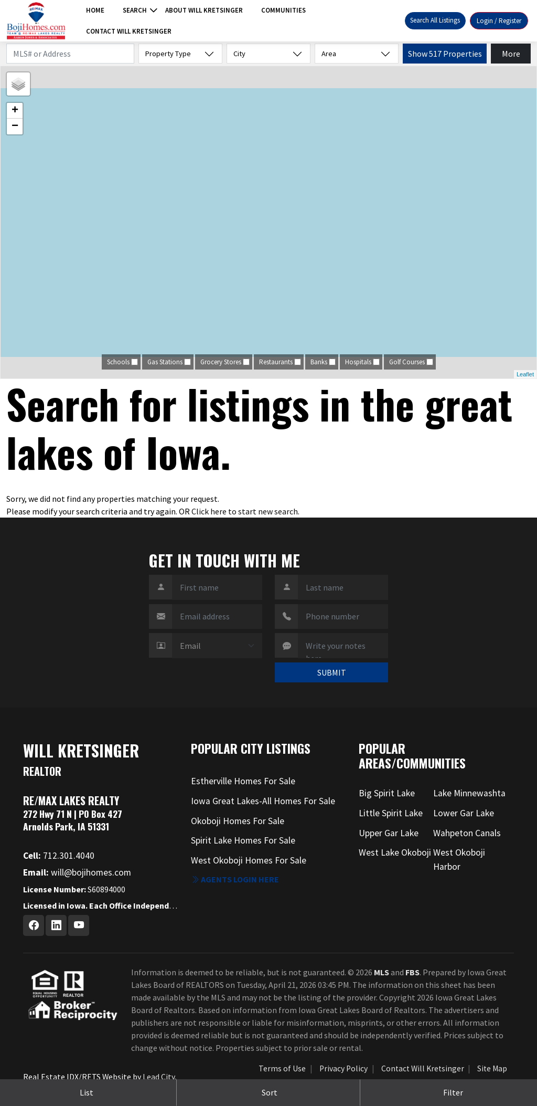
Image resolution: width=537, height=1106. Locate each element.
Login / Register (499, 20)
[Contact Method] (217, 645)
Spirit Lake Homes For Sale (243, 840)
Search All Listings (435, 20)
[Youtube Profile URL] (78, 925)
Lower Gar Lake (463, 813)
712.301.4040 (58, 855)
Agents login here (235, 879)
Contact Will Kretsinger (128, 31)
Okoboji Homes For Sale (237, 821)
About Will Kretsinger (204, 10)
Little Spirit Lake (391, 813)
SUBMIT (331, 672)
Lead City (159, 1076)
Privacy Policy (343, 1068)
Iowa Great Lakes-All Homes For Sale (263, 801)
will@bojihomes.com (77, 872)
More (511, 53)
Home (95, 10)
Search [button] (135, 10)
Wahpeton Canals (467, 833)
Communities (283, 10)
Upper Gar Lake (388, 833)
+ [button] (15, 111)
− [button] (15, 126)
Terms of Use (282, 1068)
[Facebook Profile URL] (33, 925)
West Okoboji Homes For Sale (248, 860)
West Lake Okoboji (395, 852)
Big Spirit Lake (387, 793)
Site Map (492, 1068)
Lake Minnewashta (469, 793)
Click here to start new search (244, 511)
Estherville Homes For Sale (243, 781)
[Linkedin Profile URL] (56, 925)
